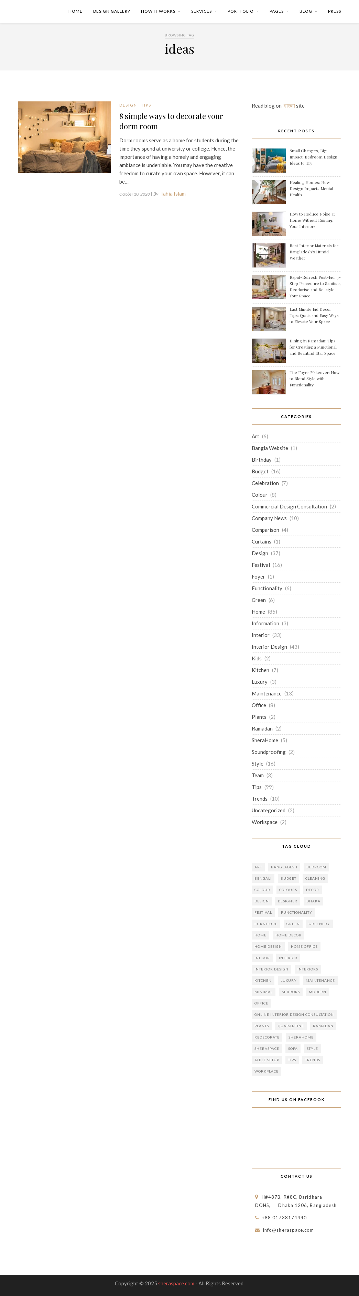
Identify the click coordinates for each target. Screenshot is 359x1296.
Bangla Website (270, 448)
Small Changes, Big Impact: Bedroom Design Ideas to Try (313, 157)
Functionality (267, 588)
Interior (261, 635)
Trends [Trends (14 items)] (312, 1060)
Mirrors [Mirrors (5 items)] (291, 992)
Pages (277, 11)
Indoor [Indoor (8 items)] (262, 958)
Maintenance (267, 693)
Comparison (265, 530)
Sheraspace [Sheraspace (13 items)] (266, 1048)
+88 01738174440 (284, 1217)
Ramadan (262, 728)
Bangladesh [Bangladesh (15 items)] (284, 867)
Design (128, 105)
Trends (260, 798)
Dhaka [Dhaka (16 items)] (313, 901)
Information (265, 623)
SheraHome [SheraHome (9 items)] (301, 1037)
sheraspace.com (176, 1283)
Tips (146, 105)
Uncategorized (268, 810)
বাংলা (289, 105)
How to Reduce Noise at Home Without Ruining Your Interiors (312, 220)
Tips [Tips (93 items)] (292, 1060)
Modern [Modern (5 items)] (317, 992)
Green (259, 600)
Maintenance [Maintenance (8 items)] (320, 980)
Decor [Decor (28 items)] (312, 890)
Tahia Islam (173, 193)
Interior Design (269, 647)
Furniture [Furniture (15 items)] (266, 924)
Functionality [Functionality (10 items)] (296, 912)
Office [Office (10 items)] (261, 1003)
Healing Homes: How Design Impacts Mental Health (311, 188)
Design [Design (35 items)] (261, 901)
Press (334, 11)
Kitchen (260, 670)
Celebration (265, 483)
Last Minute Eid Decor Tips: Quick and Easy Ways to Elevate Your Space (314, 315)
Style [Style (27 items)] (312, 1048)
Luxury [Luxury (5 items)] (289, 980)
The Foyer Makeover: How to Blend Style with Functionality (314, 378)
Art (255, 436)
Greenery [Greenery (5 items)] (319, 924)
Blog (306, 11)
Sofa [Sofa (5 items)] (293, 1048)
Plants (259, 717)
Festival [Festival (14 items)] (263, 912)
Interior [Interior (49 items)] (288, 958)
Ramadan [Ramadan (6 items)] (323, 1026)
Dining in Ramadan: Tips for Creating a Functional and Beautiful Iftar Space (313, 347)
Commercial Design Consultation (289, 506)
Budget (260, 471)
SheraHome (265, 740)
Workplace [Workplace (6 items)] (266, 1071)
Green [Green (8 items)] (293, 924)
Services (201, 11)
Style (257, 763)
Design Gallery (111, 11)
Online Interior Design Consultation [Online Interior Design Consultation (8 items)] (294, 1014)
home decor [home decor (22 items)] (288, 935)
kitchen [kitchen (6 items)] (263, 980)
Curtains (261, 541)
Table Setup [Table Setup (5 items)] (266, 1060)
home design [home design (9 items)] (268, 946)
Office (259, 705)
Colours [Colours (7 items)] (288, 890)
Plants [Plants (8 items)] (261, 1026)
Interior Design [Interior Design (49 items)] (271, 969)
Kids (257, 658)
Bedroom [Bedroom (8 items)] (316, 867)
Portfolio (241, 11)
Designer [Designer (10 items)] (287, 901)
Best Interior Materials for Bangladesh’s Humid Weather (314, 252)
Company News (269, 518)
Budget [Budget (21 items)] (288, 878)
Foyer (258, 576)
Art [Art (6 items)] (258, 867)
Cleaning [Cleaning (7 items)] (315, 878)
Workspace (265, 822)
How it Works (158, 11)
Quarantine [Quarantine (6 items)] (291, 1026)
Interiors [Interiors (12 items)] (307, 969)
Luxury (260, 682)
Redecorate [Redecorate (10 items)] (267, 1037)
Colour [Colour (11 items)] (262, 890)
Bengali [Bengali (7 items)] (263, 878)
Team (258, 775)
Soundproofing (269, 752)
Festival (261, 565)
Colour (260, 495)
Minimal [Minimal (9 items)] (263, 992)
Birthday (262, 460)
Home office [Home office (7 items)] (304, 946)
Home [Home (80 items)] (260, 935)
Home (75, 11)
